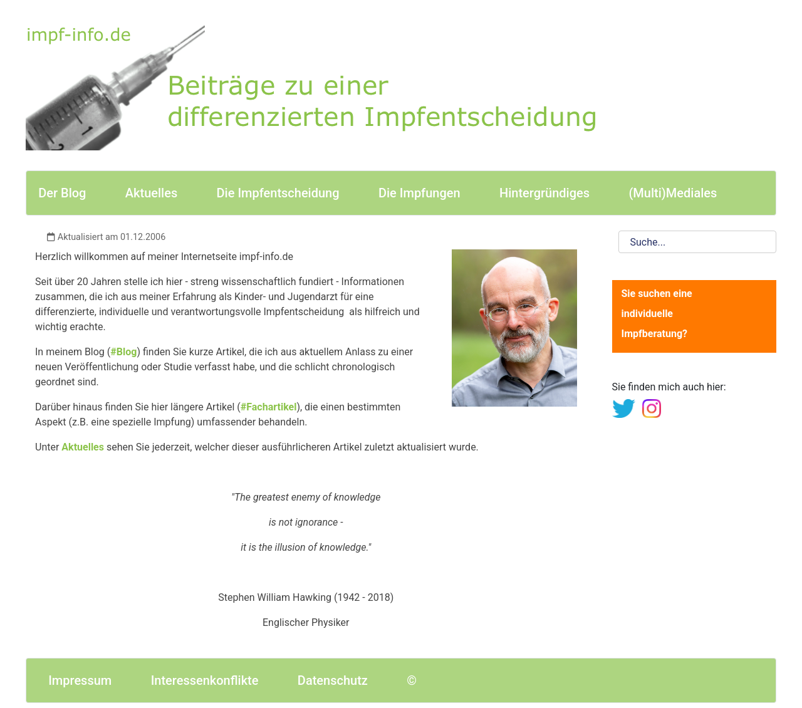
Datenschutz (333, 680)
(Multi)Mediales (672, 192)
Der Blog (62, 192)
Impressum (80, 680)
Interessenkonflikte (205, 680)
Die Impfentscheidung (278, 192)
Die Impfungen (419, 192)
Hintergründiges (544, 192)
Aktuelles (151, 192)
